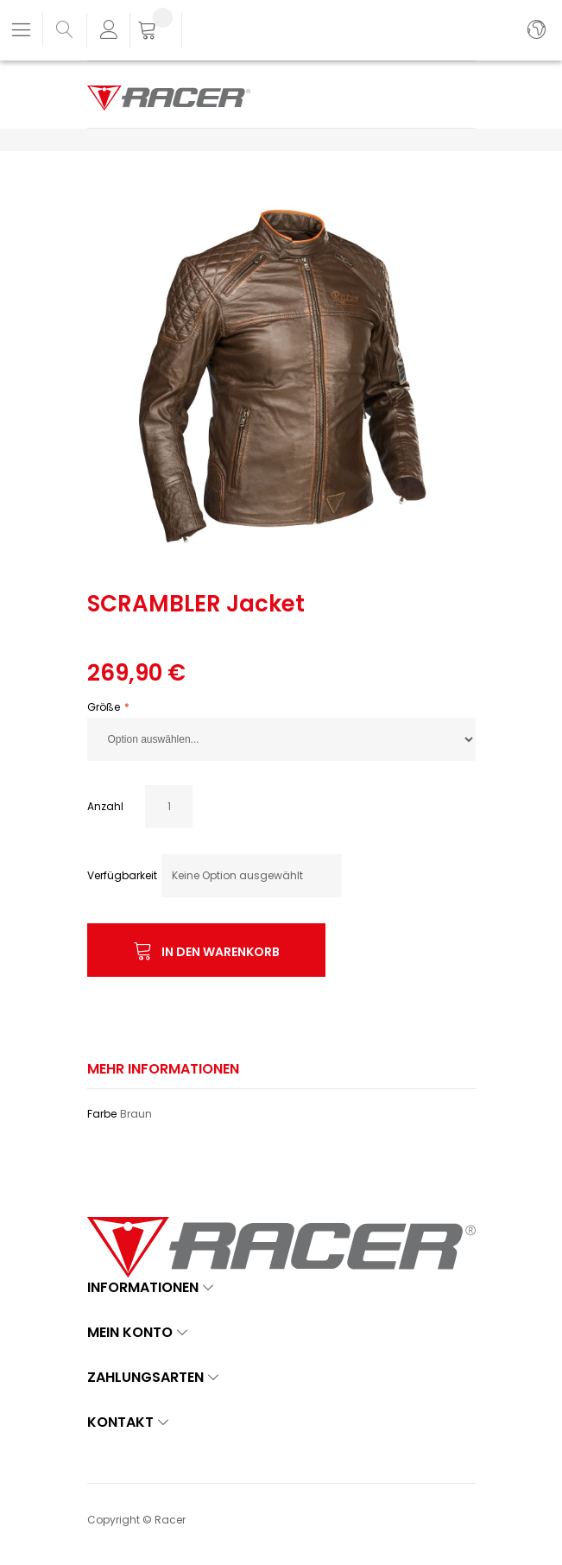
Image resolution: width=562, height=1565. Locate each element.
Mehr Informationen (163, 1069)
